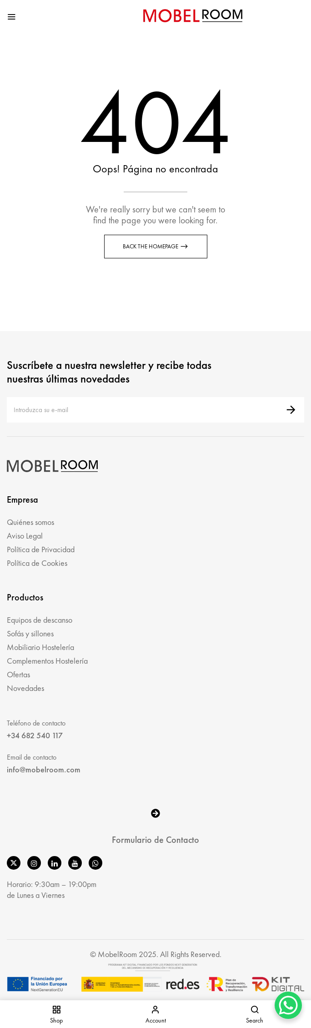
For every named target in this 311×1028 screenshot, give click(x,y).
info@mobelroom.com (43, 769)
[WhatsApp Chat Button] (288, 1005)
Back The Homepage (151, 246)
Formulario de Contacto (155, 840)
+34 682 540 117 (35, 735)
